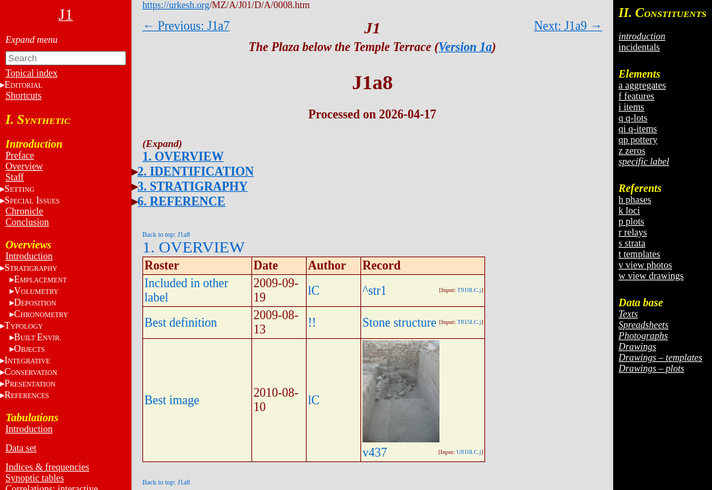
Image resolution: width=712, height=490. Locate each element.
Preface (19, 155)
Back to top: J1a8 (166, 234)
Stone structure (399, 322)
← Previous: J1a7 (186, 26)
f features (636, 96)
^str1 (374, 290)
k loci (629, 211)
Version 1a (465, 47)
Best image (171, 400)
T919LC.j (469, 290)
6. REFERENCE (182, 201)
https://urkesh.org (175, 5)
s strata (632, 243)
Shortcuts (23, 96)
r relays (633, 232)
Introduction (28, 256)
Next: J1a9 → (568, 26)
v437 (374, 452)
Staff (14, 177)
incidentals (639, 47)
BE (37, 337)
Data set (20, 448)
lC (314, 290)
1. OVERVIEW (182, 156)
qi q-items (638, 129)
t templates (639, 254)
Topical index (31, 73)
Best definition (180, 322)
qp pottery (638, 140)
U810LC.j (468, 451)
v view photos (645, 265)
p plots (632, 221)
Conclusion (27, 222)
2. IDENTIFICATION (196, 171)
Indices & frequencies (47, 467)
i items (632, 107)
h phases (635, 200)
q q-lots (633, 118)
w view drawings (651, 276)
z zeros (632, 151)
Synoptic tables (34, 478)
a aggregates (642, 85)
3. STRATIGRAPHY (193, 186)
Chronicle (24, 211)
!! (312, 322)
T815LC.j (469, 321)
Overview (24, 166)
